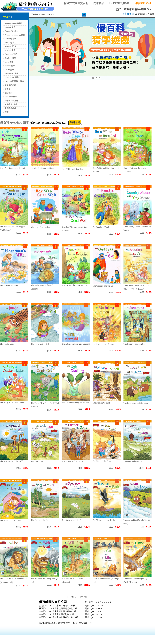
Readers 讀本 (10, 58)
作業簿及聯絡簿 (11, 101)
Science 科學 (10, 66)
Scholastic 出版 (11, 97)
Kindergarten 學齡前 (13, 23)
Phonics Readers (11, 31)
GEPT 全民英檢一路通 (14, 81)
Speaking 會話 (11, 43)
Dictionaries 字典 (12, 77)
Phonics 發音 (10, 27)
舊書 (7, 112)
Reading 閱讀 (10, 46)
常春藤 (7, 89)
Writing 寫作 (10, 50)
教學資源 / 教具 (11, 104)
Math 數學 (9, 62)
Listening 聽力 (11, 39)
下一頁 (83, 597)
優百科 (7, 16)
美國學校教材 (10, 85)
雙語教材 (8, 93)
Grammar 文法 (11, 54)
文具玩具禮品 (10, 108)
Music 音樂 (9, 70)
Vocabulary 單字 (11, 73)
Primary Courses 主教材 (15, 35)
